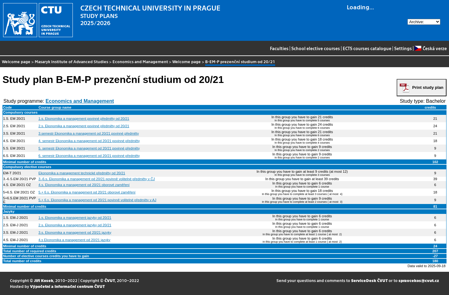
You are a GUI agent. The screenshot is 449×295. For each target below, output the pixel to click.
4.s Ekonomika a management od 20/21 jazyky (74, 240)
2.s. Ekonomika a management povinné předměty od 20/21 (83, 126)
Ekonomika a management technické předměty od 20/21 (81, 173)
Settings (403, 48)
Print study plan (427, 87)
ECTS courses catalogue (367, 48)
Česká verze (431, 48)
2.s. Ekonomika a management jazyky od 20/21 (74, 225)
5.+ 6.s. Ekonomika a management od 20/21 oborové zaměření (86, 192)
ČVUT (109, 280)
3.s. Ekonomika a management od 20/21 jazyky (74, 232)
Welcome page (16, 61)
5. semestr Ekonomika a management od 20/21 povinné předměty (89, 148)
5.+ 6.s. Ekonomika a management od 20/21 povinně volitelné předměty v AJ (97, 200)
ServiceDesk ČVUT (369, 280)
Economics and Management (140, 61)
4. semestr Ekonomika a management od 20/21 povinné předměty (89, 141)
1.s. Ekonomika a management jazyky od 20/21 (74, 217)
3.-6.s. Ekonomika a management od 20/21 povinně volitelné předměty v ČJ (96, 179)
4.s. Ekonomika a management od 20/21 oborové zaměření (84, 185)
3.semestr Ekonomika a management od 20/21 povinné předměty (88, 133)
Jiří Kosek (43, 280)
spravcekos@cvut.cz (418, 280)
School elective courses (315, 48)
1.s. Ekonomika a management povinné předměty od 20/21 (83, 118)
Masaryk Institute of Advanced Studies (71, 61)
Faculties (279, 48)
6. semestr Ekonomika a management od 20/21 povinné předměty (89, 156)
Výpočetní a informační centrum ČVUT (67, 286)
